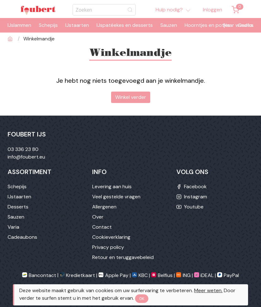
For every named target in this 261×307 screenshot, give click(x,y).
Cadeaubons (22, 237)
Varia (13, 227)
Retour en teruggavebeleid (123, 257)
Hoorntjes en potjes (207, 25)
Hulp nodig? (169, 9)
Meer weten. (208, 290)
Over (98, 217)
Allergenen (104, 206)
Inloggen (212, 9)
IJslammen (19, 25)
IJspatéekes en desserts (125, 25)
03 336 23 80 (23, 149)
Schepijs (48, 25)
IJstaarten (77, 25)
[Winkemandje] (235, 9)
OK (141, 299)
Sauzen (168, 25)
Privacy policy (108, 247)
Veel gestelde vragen (116, 196)
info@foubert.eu (26, 157)
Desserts (18, 206)
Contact (102, 227)
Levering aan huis (112, 186)
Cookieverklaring (111, 237)
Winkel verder (130, 97)
